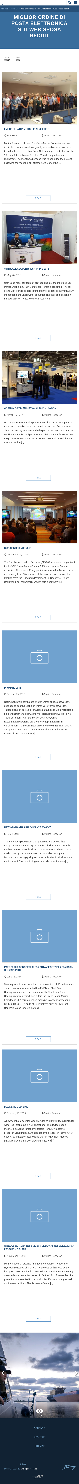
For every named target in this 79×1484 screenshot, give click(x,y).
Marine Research (12, 1469)
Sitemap (40, 1446)
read (18, 59)
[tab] (2, 1)
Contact (39, 1428)
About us (39, 1437)
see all (40, 1412)
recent (7, 59)
